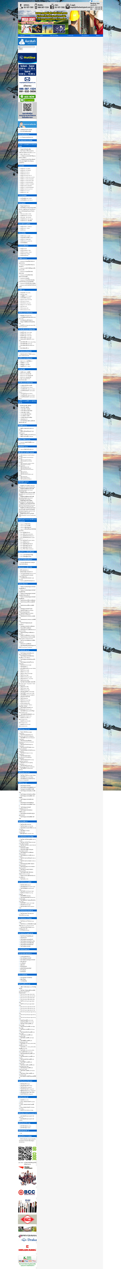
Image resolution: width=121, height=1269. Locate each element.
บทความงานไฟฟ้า (54, 35)
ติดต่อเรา (98, 35)
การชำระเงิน (70, 35)
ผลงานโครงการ (85, 35)
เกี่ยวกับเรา (32, 35)
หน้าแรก (22, 35)
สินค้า (41, 35)
